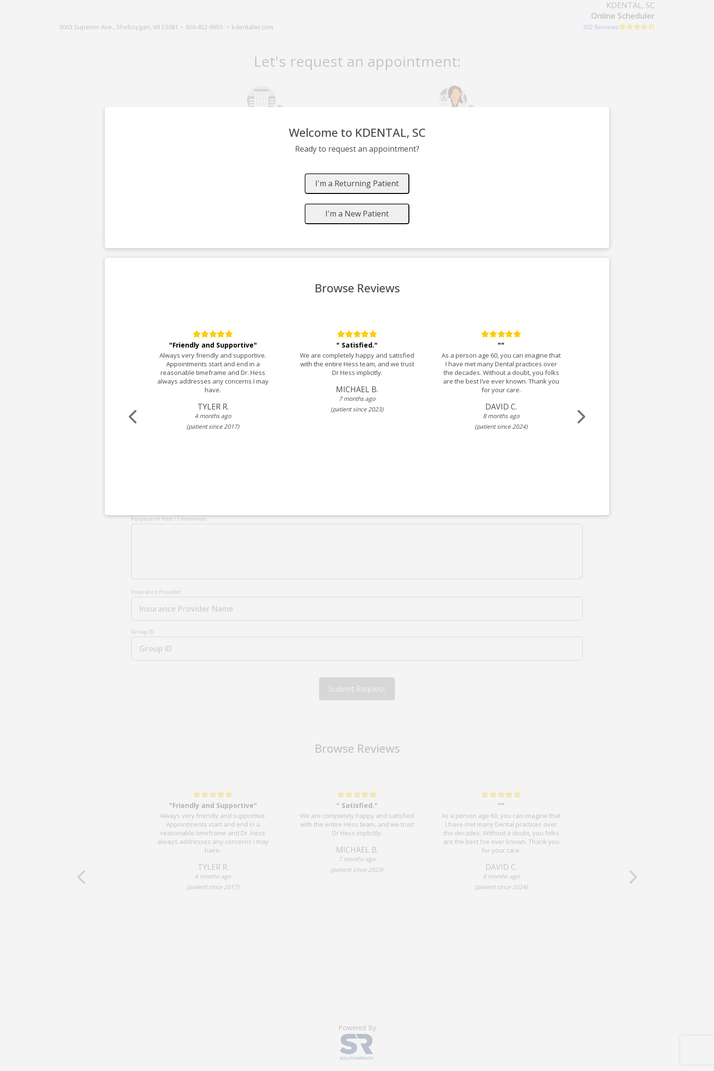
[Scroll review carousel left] (133, 417)
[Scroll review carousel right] (580, 417)
